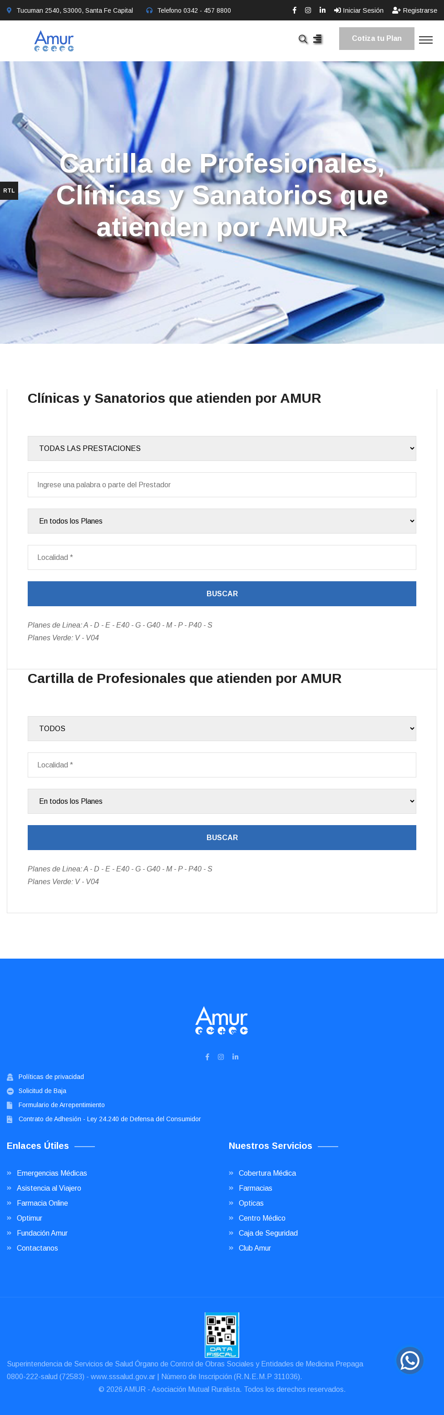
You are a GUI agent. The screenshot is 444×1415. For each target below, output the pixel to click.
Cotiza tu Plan (377, 38)
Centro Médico (262, 1218)
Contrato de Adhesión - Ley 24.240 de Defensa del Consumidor (110, 1119)
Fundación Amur (42, 1233)
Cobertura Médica (267, 1173)
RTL (9, 191)
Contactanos (37, 1248)
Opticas (251, 1203)
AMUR (135, 1389)
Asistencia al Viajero (49, 1188)
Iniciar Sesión (359, 10)
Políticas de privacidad (51, 1076)
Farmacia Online (42, 1203)
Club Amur (255, 1248)
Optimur (29, 1218)
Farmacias (255, 1188)
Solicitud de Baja (42, 1090)
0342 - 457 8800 (207, 10)
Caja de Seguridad (268, 1233)
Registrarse (414, 10)
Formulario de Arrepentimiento (62, 1104)
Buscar (222, 594)
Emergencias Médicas (52, 1173)
